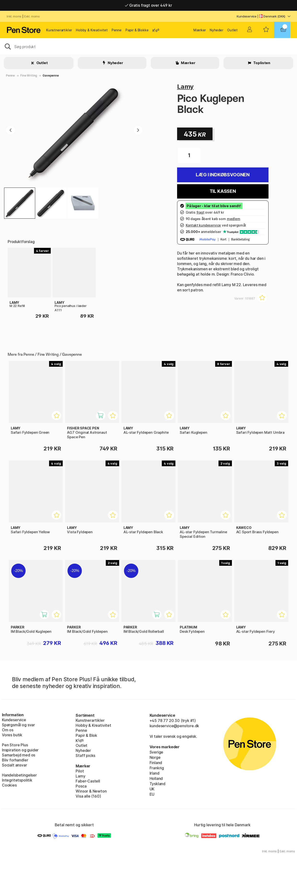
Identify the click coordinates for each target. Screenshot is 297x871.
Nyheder (216, 30)
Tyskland (158, 783)
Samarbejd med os (18, 755)
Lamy (185, 86)
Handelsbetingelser (19, 775)
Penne (117, 30)
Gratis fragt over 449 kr (148, 5)
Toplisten (261, 63)
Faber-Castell (88, 781)
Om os (7, 729)
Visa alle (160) (88, 796)
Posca (81, 786)
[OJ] (148, 46)
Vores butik (12, 734)
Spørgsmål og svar (18, 724)
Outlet (232, 30)
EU (152, 794)
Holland (156, 778)
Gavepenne (51, 75)
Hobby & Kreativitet (92, 30)
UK (152, 789)
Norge (155, 757)
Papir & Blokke (137, 30)
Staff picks (85, 755)
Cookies (9, 785)
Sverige (156, 752)
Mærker (199, 30)
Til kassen (223, 191)
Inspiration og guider (20, 750)
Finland (156, 762)
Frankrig (157, 768)
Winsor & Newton (91, 791)
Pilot (80, 771)
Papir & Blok (86, 735)
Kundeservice (247, 16)
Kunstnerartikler (59, 30)
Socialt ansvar (14, 765)
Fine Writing (28, 75)
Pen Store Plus (15, 745)
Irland (154, 773)
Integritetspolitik (17, 780)
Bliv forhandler (15, 760)
